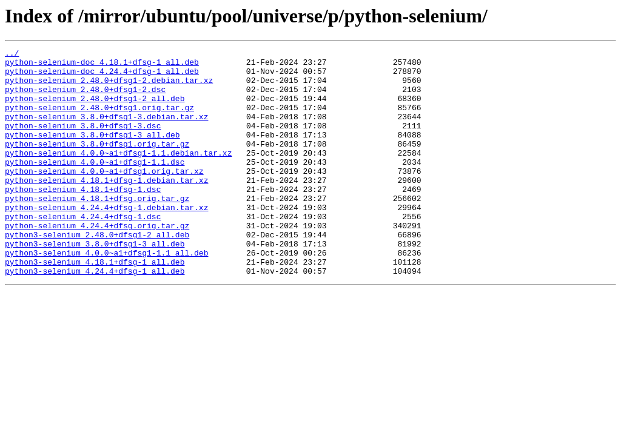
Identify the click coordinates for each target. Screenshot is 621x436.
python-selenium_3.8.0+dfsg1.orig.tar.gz (97, 163)
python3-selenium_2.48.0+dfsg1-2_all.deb (97, 272)
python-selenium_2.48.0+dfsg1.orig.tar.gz (99, 119)
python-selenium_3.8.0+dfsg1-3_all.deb (92, 152)
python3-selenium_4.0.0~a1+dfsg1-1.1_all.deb (106, 294)
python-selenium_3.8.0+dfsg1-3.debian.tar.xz (106, 130)
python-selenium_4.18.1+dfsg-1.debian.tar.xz (106, 207)
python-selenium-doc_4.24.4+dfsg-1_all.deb (102, 76)
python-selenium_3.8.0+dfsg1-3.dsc (83, 141)
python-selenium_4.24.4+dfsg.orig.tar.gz (97, 261)
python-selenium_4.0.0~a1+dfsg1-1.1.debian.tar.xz (118, 174)
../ (12, 54)
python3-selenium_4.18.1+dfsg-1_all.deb (94, 305)
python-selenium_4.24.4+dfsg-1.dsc (83, 250)
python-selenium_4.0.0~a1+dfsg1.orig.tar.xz (104, 196)
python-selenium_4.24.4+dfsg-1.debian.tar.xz (106, 239)
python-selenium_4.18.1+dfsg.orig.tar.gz (97, 228)
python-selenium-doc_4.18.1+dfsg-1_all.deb (102, 65)
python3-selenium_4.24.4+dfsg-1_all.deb (94, 316)
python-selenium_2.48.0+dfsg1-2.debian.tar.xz (109, 87)
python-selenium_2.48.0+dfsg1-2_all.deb (94, 109)
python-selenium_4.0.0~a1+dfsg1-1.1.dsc (94, 185)
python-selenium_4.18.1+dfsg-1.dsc (83, 218)
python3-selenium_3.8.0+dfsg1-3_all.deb (94, 283)
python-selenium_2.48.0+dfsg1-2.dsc (85, 98)
